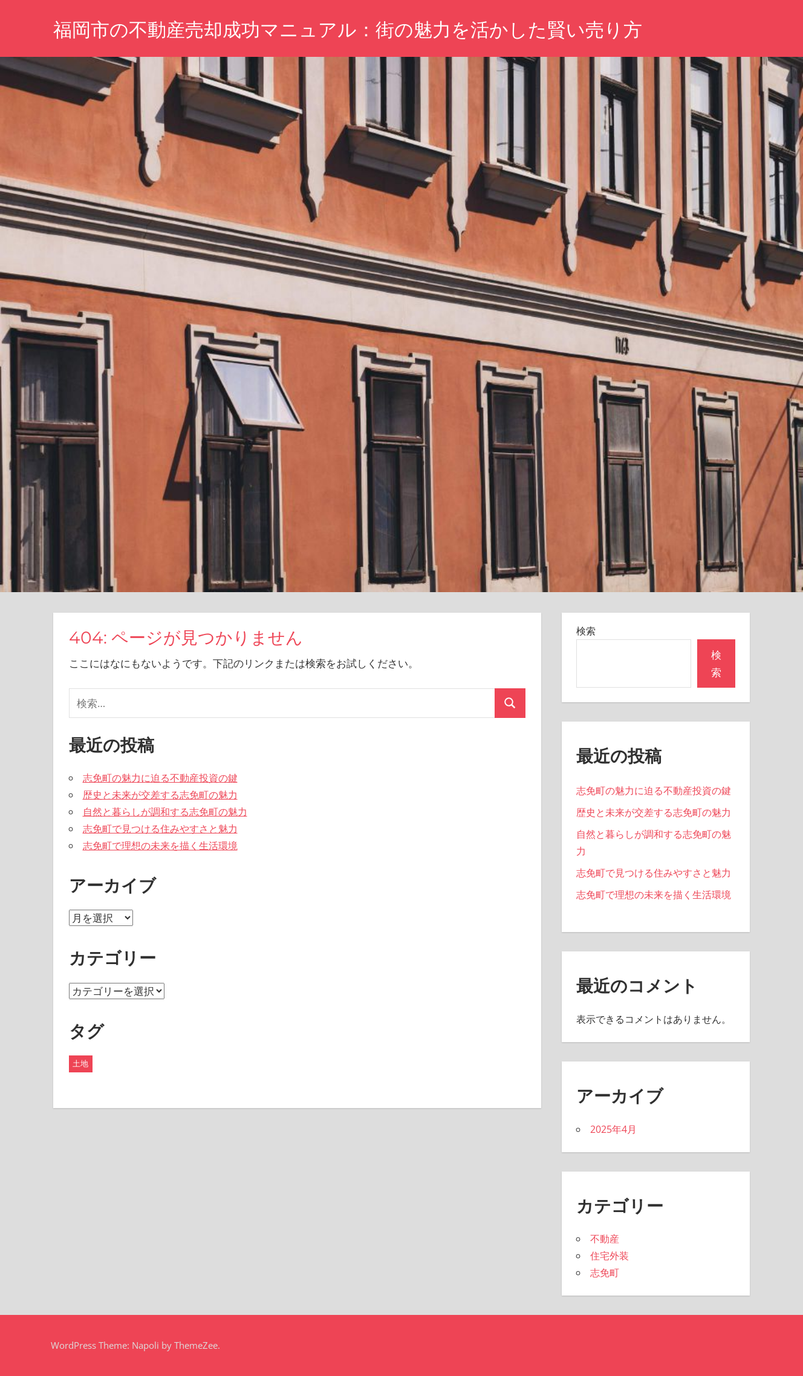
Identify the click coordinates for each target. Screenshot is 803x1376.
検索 (586, 630)
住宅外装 (609, 1255)
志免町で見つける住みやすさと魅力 (160, 828)
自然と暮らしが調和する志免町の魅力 (165, 811)
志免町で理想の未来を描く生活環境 (160, 845)
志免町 (604, 1272)
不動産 (604, 1238)
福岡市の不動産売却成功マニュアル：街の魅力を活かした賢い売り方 (357, 29)
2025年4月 (613, 1129)
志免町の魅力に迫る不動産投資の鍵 (160, 777)
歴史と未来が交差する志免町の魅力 (160, 794)
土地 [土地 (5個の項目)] (80, 1063)
